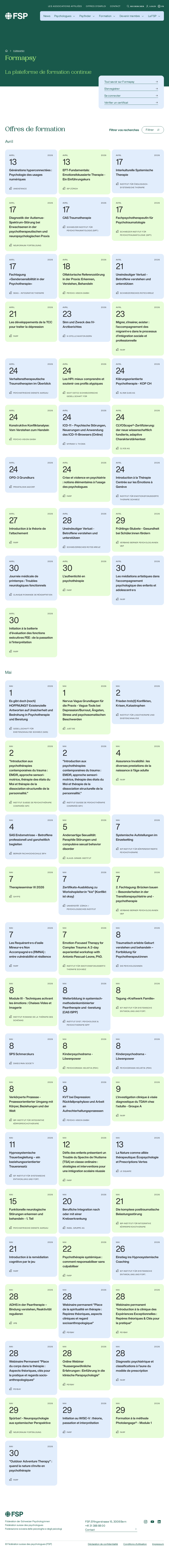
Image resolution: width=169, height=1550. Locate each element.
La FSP (152, 16)
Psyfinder (85, 16)
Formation (105, 16)
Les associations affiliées (65, 6)
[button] (135, 6)
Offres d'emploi (96, 6)
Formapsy (18, 51)
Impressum (158, 1544)
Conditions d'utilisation (135, 1544)
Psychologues (62, 16)
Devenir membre (130, 16)
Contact (115, 6)
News (46, 16)
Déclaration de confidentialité (103, 1544)
